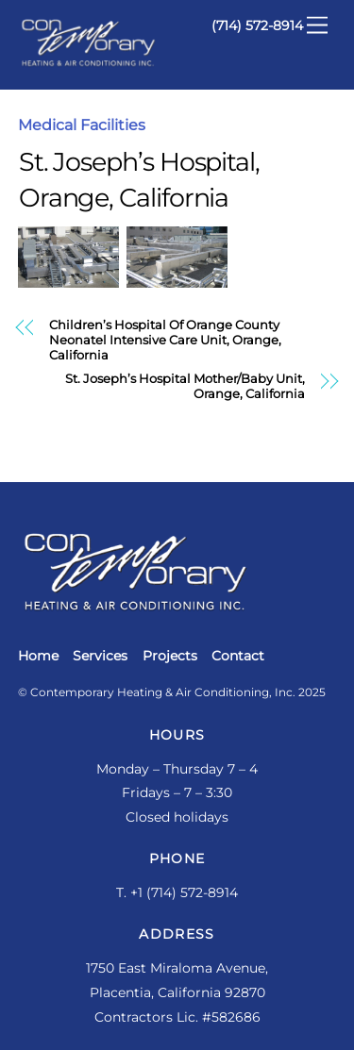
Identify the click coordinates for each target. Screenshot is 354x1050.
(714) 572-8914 (257, 25)
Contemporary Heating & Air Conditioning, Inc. (162, 692)
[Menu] (317, 26)
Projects (170, 655)
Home (38, 655)
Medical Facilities (81, 125)
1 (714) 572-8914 (188, 892)
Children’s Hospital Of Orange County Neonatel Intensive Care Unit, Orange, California (165, 339)
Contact (237, 655)
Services (100, 655)
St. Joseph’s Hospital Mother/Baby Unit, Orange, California (185, 386)
